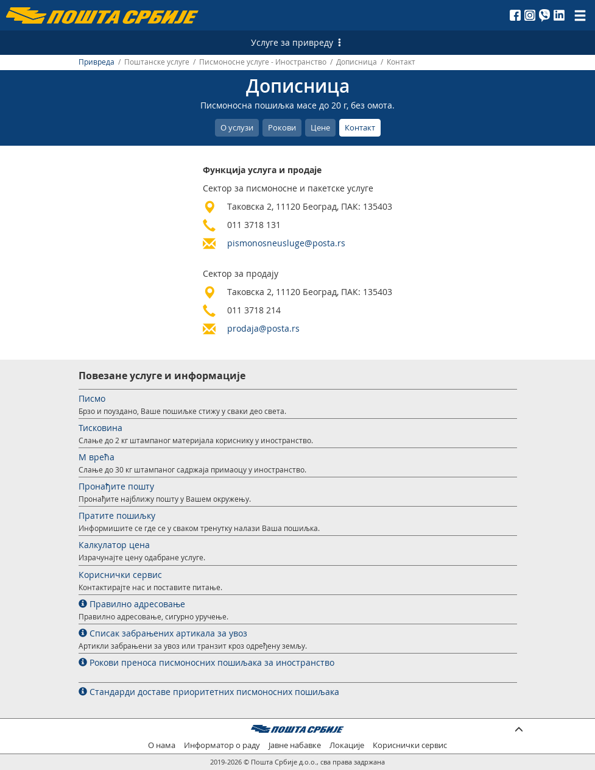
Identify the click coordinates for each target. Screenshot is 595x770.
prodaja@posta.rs (263, 328)
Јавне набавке (295, 745)
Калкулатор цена (114, 545)
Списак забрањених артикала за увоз (163, 633)
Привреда (96, 62)
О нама (161, 745)
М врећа (96, 457)
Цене (320, 127)
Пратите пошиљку (117, 515)
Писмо (92, 398)
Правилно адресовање (132, 604)
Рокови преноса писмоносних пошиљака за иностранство (206, 662)
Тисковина (100, 427)
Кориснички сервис (120, 574)
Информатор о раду (222, 745)
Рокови (282, 127)
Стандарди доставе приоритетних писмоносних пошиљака (209, 691)
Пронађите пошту (116, 486)
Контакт (360, 127)
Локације (346, 745)
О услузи (236, 127)
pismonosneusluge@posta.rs (286, 243)
